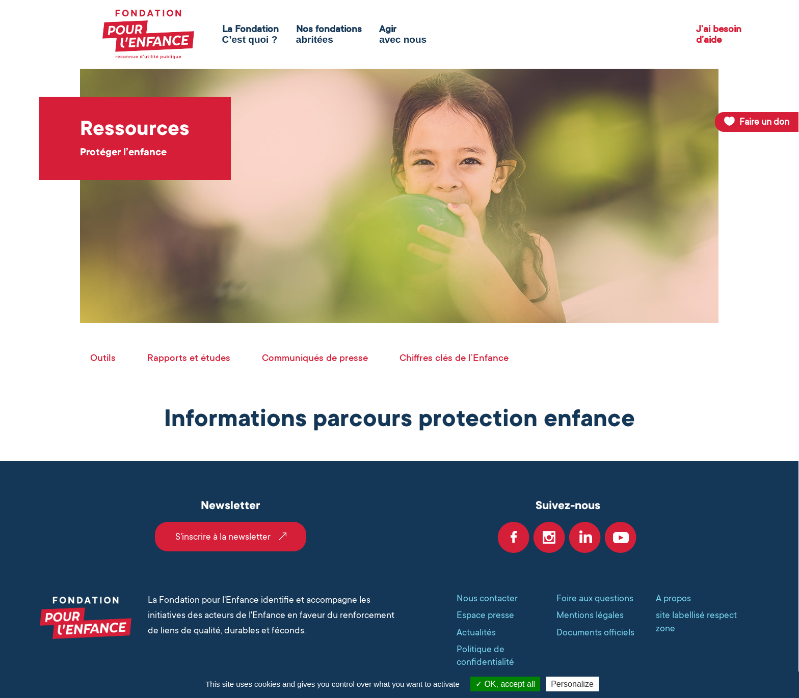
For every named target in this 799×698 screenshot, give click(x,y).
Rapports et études (188, 357)
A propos (673, 598)
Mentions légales (590, 615)
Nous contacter (487, 598)
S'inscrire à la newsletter (223, 537)
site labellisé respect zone (696, 621)
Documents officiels (595, 632)
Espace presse (485, 615)
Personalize (572, 684)
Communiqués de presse (315, 357)
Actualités (476, 632)
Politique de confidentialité (485, 655)
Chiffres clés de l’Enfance (454, 357)
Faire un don (764, 122)
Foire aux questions (594, 598)
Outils (103, 357)
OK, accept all (505, 684)
